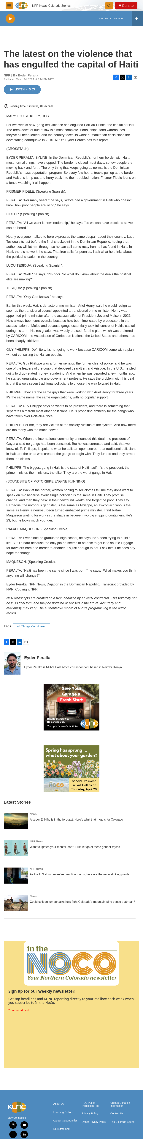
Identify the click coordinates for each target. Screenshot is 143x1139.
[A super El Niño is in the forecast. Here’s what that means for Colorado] (16, 821)
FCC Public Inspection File (90, 1104)
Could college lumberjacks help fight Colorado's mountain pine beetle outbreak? (82, 901)
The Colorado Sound (122, 1122)
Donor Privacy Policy (94, 1122)
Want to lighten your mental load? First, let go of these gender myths (75, 847)
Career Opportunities (65, 1120)
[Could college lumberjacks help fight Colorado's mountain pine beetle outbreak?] (16, 903)
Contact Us (116, 1113)
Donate (128, 6)
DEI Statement (61, 1129)
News (33, 814)
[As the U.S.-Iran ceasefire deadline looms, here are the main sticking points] (16, 876)
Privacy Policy (90, 1113)
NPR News (36, 841)
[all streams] (137, 18)
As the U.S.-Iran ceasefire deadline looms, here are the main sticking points (79, 874)
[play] (10, 19)
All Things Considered (32, 626)
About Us (58, 1103)
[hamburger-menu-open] (9, 5)
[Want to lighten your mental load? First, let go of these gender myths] (16, 848)
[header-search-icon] (109, 5)
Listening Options (63, 1112)
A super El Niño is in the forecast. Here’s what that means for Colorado (76, 819)
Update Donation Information (120, 1104)
